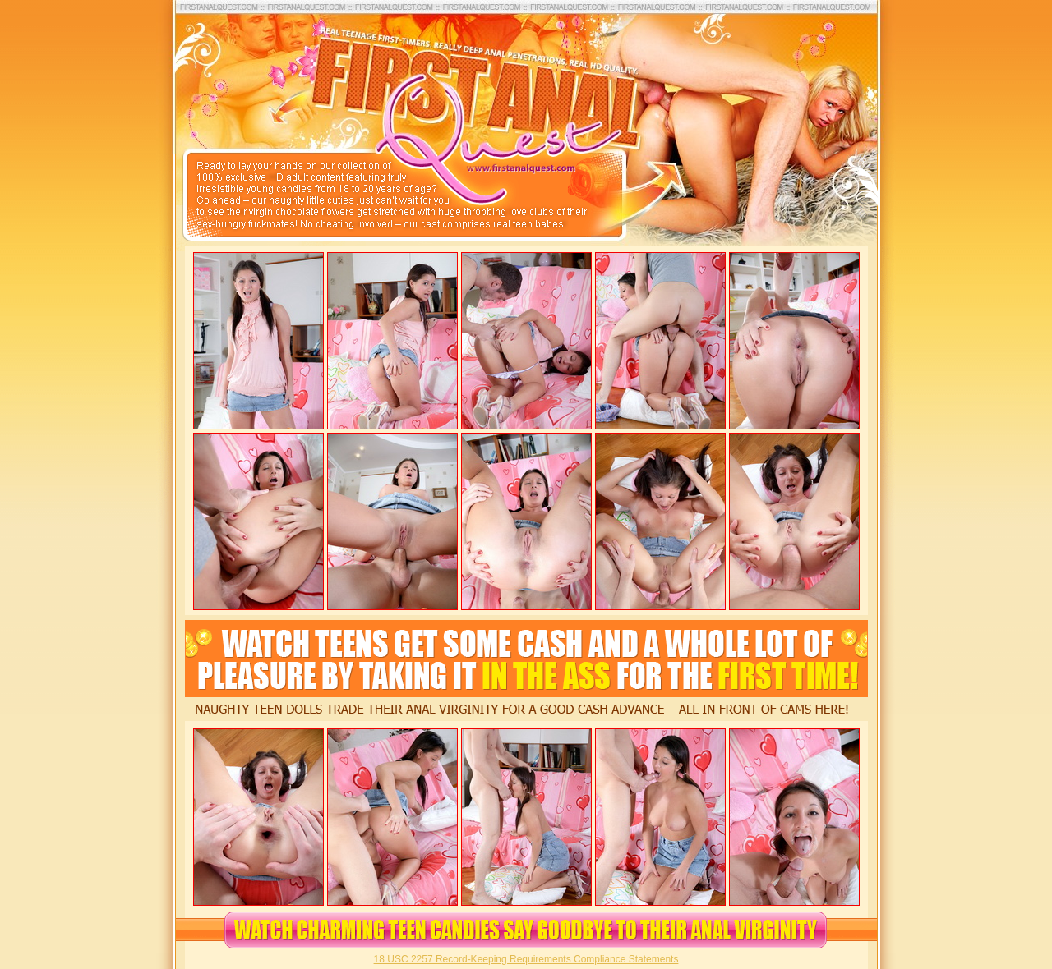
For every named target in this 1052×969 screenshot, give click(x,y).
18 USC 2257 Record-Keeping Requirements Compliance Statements (526, 959)
